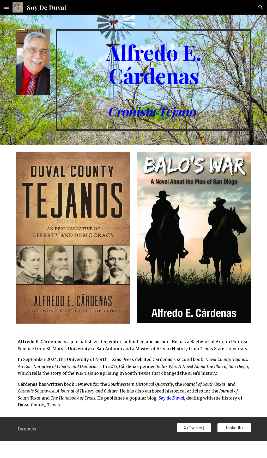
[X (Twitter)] (194, 428)
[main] (153, 80)
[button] (6, 7)
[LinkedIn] (234, 428)
